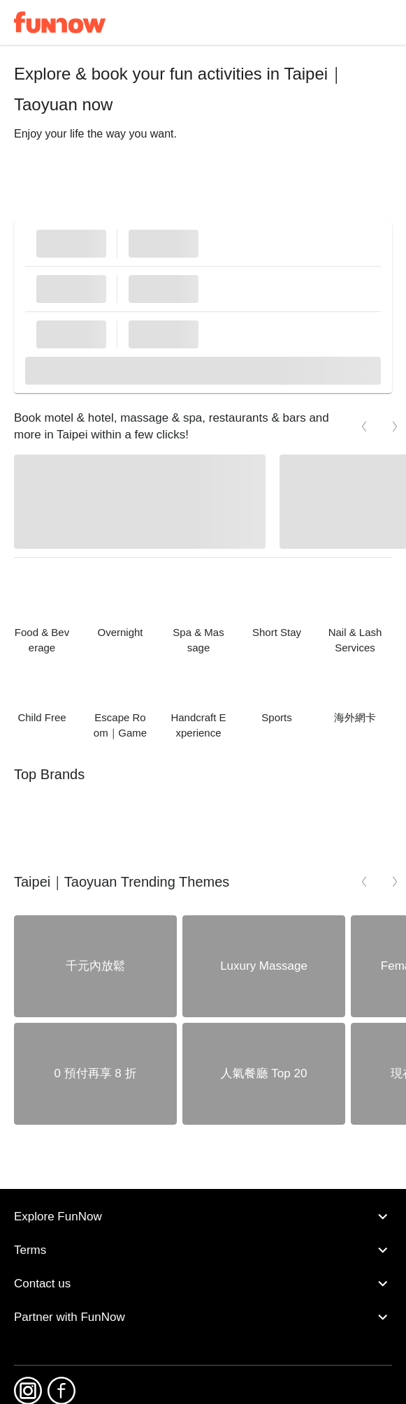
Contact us (203, 1284)
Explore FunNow (203, 1217)
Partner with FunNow (203, 1317)
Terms (203, 1250)
